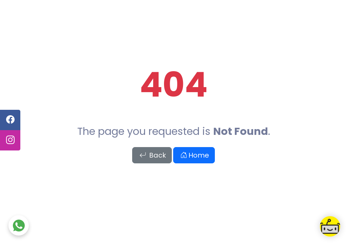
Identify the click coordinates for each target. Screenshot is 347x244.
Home (194, 155)
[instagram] (10, 140)
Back (152, 155)
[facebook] (10, 120)
